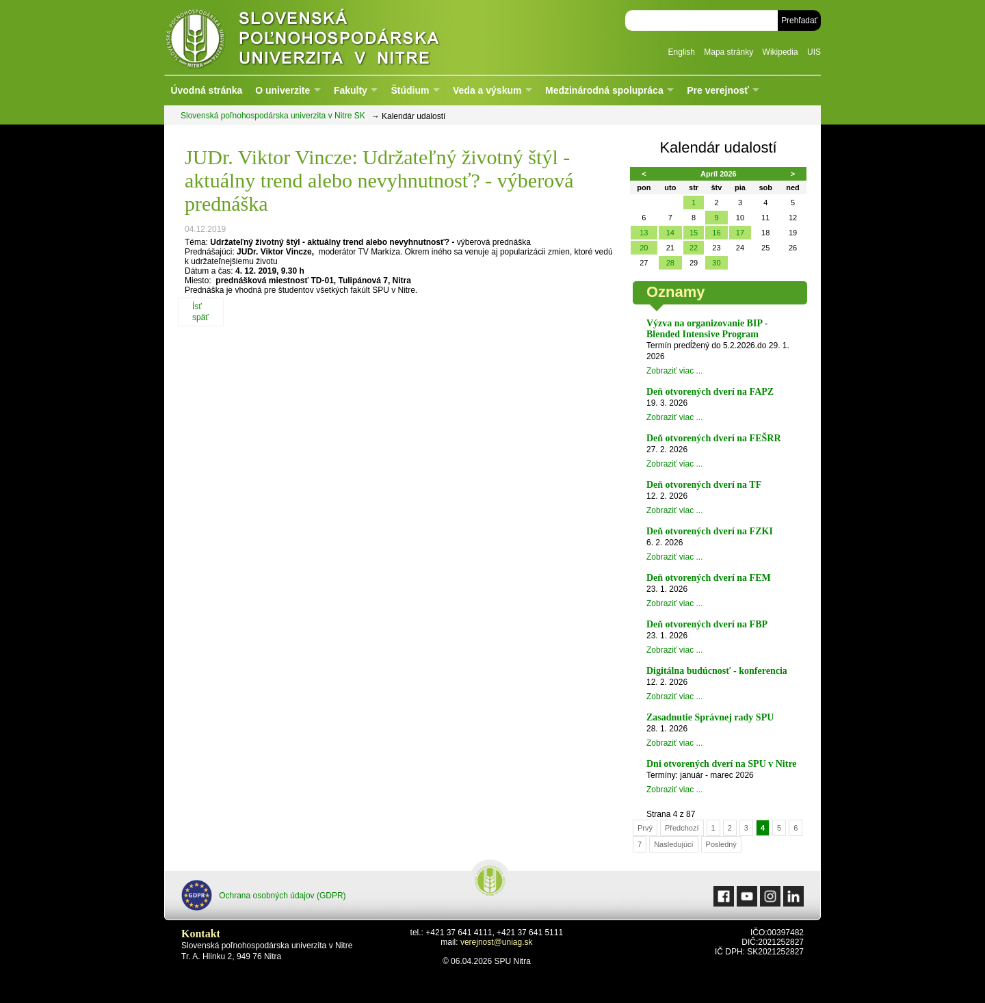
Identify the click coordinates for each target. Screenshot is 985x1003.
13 (644, 233)
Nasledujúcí (673, 844)
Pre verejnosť (718, 90)
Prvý (645, 828)
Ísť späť (200, 312)
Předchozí (682, 828)
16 (716, 233)
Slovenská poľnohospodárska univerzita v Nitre (331, 37)
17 (740, 233)
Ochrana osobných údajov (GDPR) (263, 895)
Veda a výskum (487, 90)
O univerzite (282, 90)
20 (644, 248)
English (681, 52)
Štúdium (410, 90)
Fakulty (350, 90)
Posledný (721, 844)
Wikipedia (780, 52)
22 (694, 248)
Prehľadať (799, 20)
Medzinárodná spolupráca (604, 90)
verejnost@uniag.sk (496, 942)
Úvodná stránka (206, 90)
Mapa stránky (728, 52)
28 (670, 263)
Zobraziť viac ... (674, 371)
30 (716, 263)
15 (694, 233)
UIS (814, 52)
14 (670, 233)
